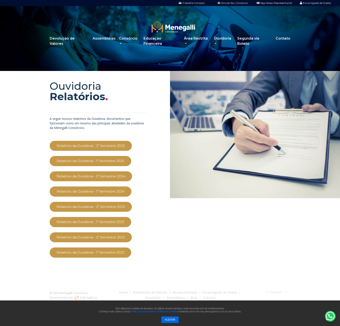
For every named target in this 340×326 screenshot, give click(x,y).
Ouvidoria (222, 38)
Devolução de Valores (62, 41)
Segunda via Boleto (248, 41)
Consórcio (128, 38)
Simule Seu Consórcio (233, 3)
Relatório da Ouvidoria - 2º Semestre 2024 (91, 176)
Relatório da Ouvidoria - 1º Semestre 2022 (90, 252)
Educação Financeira (153, 41)
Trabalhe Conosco (191, 3)
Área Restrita (196, 38)
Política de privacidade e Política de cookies (154, 311)
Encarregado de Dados (315, 3)
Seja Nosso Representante (274, 3)
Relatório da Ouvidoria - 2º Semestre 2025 (91, 146)
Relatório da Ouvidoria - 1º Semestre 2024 (90, 191)
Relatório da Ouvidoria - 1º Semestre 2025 (90, 161)
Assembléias (104, 38)
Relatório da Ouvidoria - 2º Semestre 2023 (91, 207)
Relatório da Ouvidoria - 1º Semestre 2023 (90, 222)
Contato (283, 38)
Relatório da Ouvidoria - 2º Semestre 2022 (91, 237)
